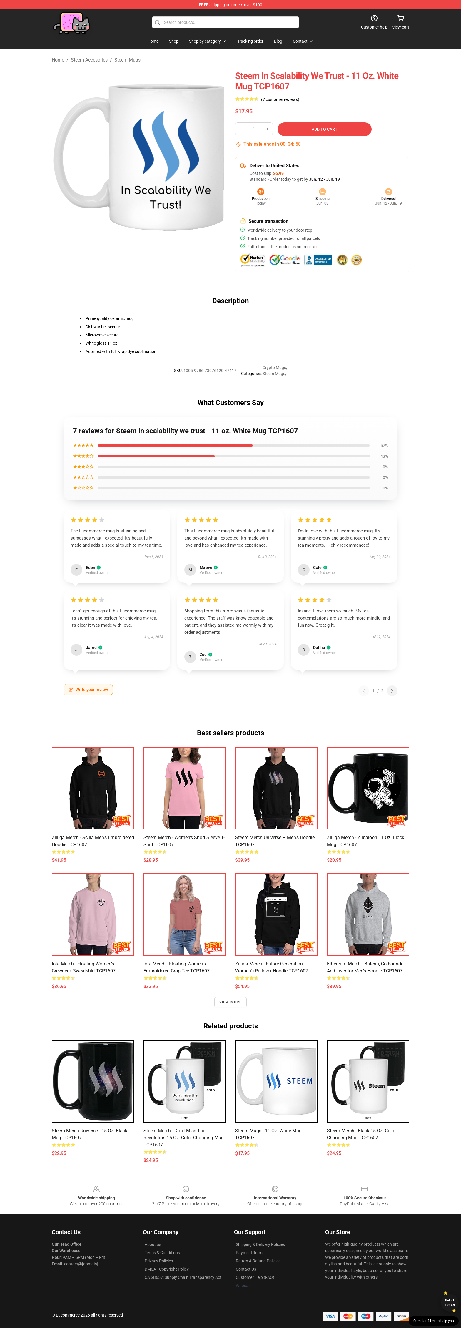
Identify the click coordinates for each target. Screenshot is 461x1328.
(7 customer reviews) (280, 99)
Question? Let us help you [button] (433, 1321)
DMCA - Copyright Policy (167, 1269)
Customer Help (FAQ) (255, 1277)
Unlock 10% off (450, 1303)
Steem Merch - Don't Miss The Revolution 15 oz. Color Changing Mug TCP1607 (183, 1138)
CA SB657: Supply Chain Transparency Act (183, 1277)
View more (230, 1002)
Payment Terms (250, 1252)
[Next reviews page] (392, 690)
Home (58, 60)
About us (153, 1244)
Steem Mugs (127, 60)
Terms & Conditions (162, 1252)
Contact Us (246, 1269)
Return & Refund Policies (258, 1261)
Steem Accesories (89, 60)
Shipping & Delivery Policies (260, 1244)
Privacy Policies (159, 1261)
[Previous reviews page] (363, 690)
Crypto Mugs (274, 367)
